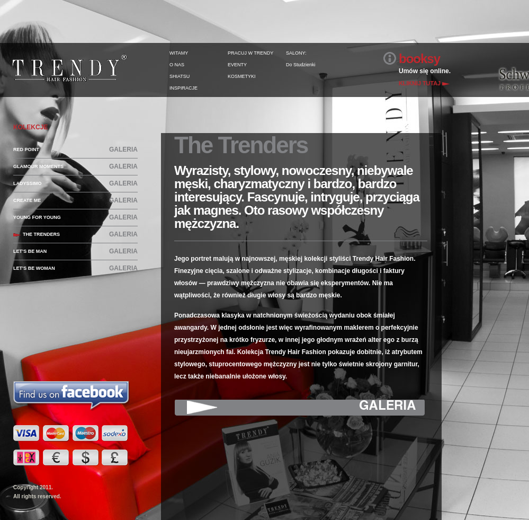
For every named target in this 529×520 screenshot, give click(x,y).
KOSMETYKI (242, 76)
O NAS (176, 64)
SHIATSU (179, 76)
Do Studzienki (301, 64)
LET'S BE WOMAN (34, 268)
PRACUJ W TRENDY (250, 53)
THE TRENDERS (41, 234)
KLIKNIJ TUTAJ (420, 83)
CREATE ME (27, 200)
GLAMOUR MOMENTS (38, 166)
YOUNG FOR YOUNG (37, 217)
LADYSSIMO (27, 183)
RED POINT (26, 149)
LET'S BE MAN (30, 251)
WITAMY (178, 53)
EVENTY (237, 64)
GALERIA (123, 149)
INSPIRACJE (183, 88)
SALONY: (296, 53)
